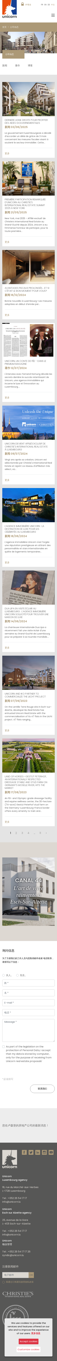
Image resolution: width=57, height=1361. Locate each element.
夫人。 (9, 975)
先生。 (23, 975)
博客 (30, 65)
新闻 (4, 65)
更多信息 (35, 1333)
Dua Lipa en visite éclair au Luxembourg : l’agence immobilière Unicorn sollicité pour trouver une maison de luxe (27, 613)
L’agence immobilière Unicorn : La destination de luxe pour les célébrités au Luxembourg (24, 529)
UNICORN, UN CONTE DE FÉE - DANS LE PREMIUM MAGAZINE (25, 362)
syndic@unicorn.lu (13, 1255)
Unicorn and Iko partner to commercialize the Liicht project (25, 695)
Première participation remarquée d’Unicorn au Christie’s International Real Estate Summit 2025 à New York (25, 204)
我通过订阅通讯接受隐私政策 (20, 1281)
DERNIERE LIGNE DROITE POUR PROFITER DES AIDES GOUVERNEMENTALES (26, 121)
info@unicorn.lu (11, 1202)
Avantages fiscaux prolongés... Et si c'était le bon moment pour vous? (27, 289)
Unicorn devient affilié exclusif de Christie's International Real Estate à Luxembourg (26, 446)
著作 (17, 65)
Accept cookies (28, 1341)
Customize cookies (28, 1349)
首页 (4, 27)
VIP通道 (28, 4)
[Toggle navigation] (53, 15)
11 (40, 833)
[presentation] (28, 1071)
